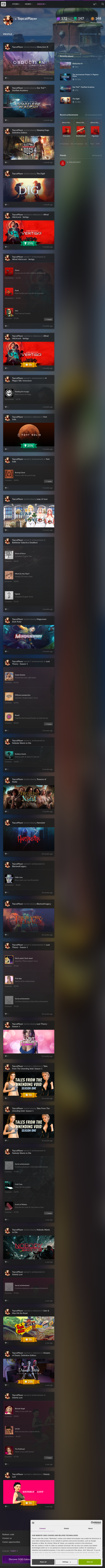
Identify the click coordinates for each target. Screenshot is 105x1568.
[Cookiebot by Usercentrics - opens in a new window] (92, 1522)
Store (16, 4)
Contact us (7, 1538)
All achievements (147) (93, 115)
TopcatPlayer (27, 18)
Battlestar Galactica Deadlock (25, 543)
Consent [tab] (42, 1528)
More (28, 4)
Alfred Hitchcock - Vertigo (23, 259)
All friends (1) (97, 155)
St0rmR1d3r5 (75, 162)
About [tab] (90, 1528)
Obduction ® (42, 47)
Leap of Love (42, 499)
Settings (66, 1562)
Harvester (41, 823)
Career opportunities (11, 1542)
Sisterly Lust (17, 1275)
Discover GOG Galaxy (19, 1559)
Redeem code (8, 1535)
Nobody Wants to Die (21, 743)
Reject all (43, 1562)
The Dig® (41, 174)
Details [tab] (66, 1528)
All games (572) (96, 56)
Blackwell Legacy (19, 866)
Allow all (90, 1562)
